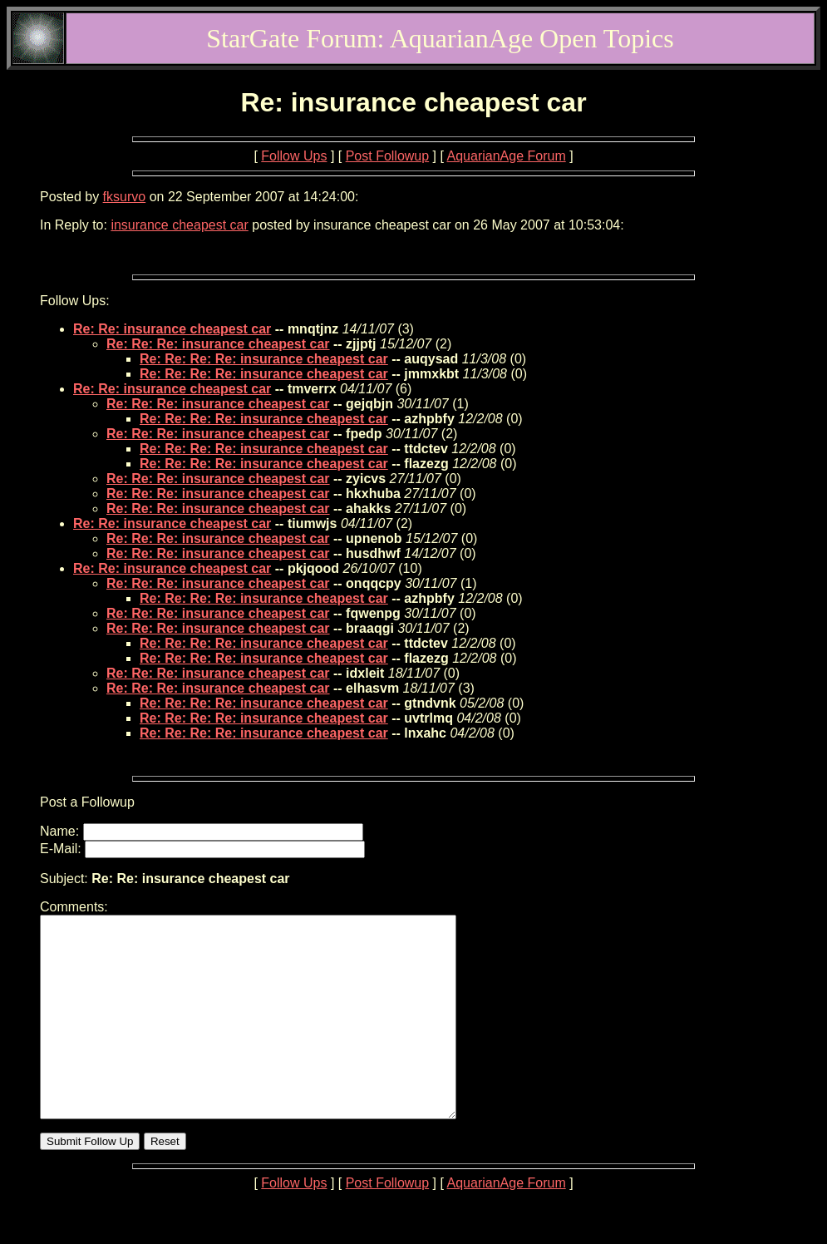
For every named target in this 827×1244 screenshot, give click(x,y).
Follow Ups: (75, 301)
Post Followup (388, 156)
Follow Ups (294, 156)
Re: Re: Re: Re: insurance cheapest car (264, 359)
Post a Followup (87, 802)
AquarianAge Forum (506, 156)
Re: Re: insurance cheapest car (172, 329)
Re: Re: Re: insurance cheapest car (218, 344)
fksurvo (124, 197)
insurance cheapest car (179, 225)
